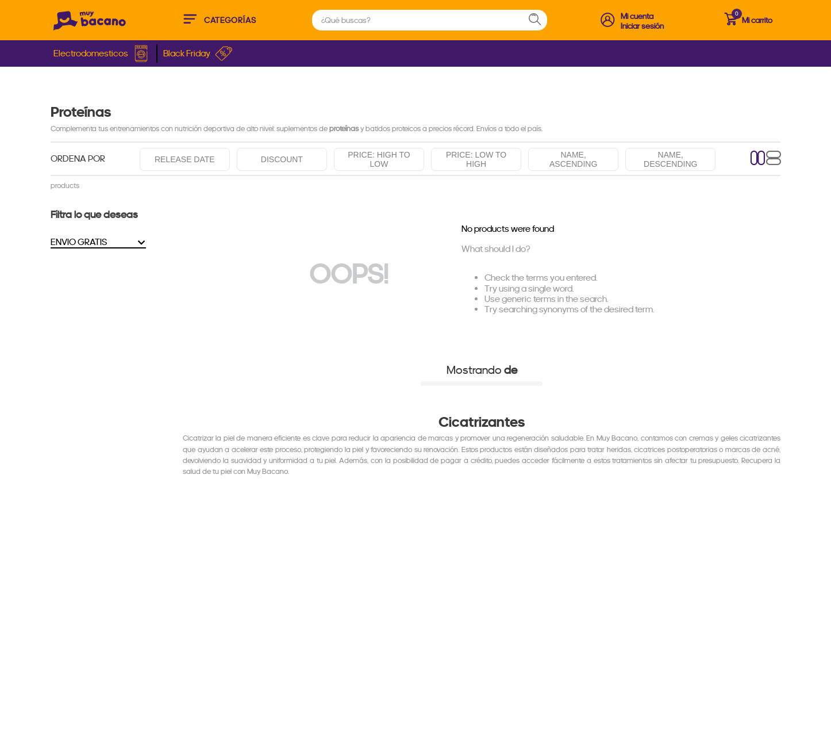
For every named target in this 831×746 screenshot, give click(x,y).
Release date (185, 159)
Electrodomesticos (102, 53)
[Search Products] (540, 20)
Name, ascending (573, 159)
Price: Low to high (476, 159)
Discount (282, 159)
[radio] (758, 159)
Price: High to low (379, 159)
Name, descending (670, 159)
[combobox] (429, 20)
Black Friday (198, 53)
